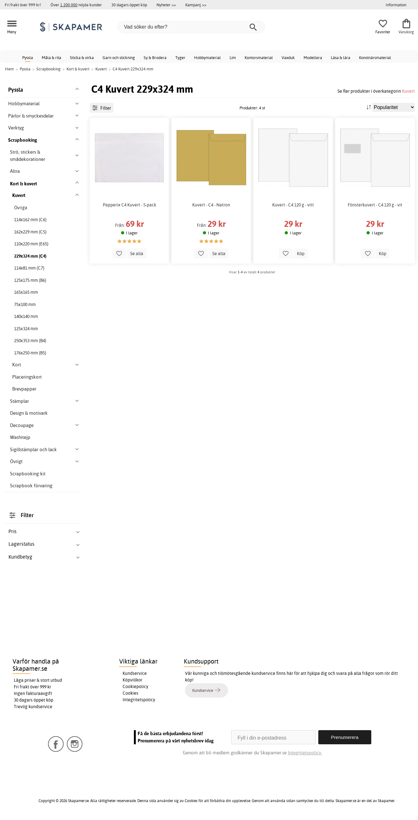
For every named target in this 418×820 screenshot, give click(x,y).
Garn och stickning (119, 57)
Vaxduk (288, 57)
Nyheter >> (166, 4)
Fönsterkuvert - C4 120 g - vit (375, 204)
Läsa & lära (340, 57)
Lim (233, 57)
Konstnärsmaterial (375, 57)
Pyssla (27, 57)
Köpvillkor (132, 680)
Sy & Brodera (155, 57)
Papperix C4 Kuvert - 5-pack (129, 204)
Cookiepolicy (135, 686)
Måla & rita (51, 57)
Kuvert (408, 91)
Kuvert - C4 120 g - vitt (293, 204)
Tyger (180, 57)
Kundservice (135, 673)
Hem (9, 68)
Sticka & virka (82, 57)
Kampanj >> (195, 4)
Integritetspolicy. (305, 753)
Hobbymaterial (207, 57)
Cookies (130, 693)
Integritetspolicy (139, 699)
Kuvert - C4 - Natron (211, 204)
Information (396, 4)
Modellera (313, 57)
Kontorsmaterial (259, 57)
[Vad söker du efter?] (191, 27)
